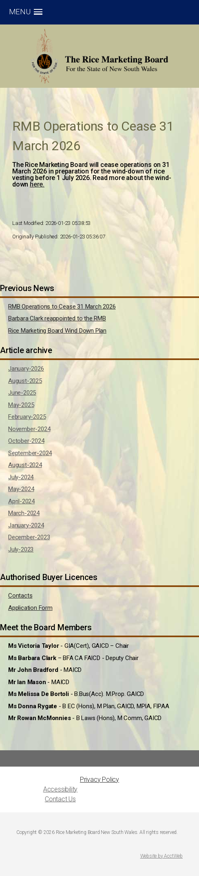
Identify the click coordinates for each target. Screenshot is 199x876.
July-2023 (20, 549)
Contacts (20, 595)
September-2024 (30, 453)
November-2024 (29, 429)
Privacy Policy (99, 779)
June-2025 (22, 392)
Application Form (30, 607)
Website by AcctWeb (161, 856)
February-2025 (27, 416)
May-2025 (21, 405)
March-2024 (24, 513)
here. (37, 184)
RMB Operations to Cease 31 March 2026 (62, 306)
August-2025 (25, 381)
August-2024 (25, 465)
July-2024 (20, 477)
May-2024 (21, 489)
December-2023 (29, 537)
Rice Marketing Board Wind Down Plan (57, 330)
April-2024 (21, 501)
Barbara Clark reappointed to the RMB (57, 318)
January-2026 (26, 368)
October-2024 (26, 441)
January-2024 (26, 525)
